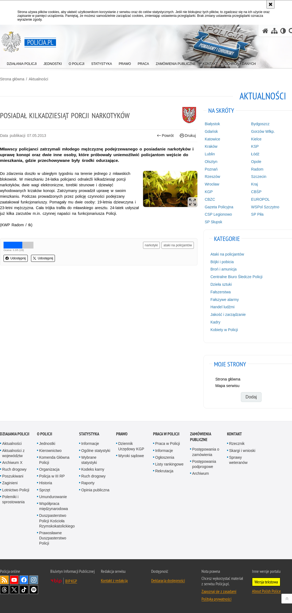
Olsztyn (211, 161)
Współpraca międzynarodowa (53, 506)
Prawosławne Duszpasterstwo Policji (52, 538)
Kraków (211, 146)
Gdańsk (211, 131)
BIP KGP (71, 581)
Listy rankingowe (169, 464)
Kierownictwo (50, 450)
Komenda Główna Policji (54, 460)
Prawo (122, 434)
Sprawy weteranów (238, 460)
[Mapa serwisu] (274, 30)
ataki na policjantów (177, 245)
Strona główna (12, 79)
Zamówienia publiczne (200, 436)
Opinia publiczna (95, 490)
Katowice (212, 139)
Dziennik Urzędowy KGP (131, 446)
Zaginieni (10, 483)
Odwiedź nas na (14, 580)
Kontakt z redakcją (114, 580)
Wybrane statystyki (89, 460)
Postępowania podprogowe (204, 464)
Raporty (88, 483)
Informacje (90, 443)
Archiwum (200, 473)
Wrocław (212, 184)
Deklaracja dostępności (168, 580)
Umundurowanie (53, 497)
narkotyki (151, 245)
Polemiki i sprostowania (13, 499)
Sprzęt (44, 490)
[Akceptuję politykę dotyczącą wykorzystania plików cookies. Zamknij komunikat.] (270, 4)
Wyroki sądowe (131, 456)
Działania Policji (14, 434)
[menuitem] (22, 62)
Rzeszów (212, 176)
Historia (45, 483)
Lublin (210, 154)
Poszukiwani (12, 476)
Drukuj (188, 135)
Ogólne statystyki (95, 450)
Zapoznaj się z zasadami (218, 591)
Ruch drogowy (14, 469)
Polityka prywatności (216, 599)
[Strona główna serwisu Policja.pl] (265, 30)
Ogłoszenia (164, 457)
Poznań (211, 169)
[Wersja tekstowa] (283, 30)
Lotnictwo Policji (15, 490)
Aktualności (38, 79)
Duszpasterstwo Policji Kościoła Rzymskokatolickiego (57, 520)
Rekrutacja (164, 471)
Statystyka (89, 434)
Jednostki (47, 443)
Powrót (165, 135)
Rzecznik (237, 443)
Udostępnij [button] (15, 258)
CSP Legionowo (218, 214)
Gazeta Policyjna (219, 207)
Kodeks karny (92, 469)
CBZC (210, 199)
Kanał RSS (4, 580)
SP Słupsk (213, 222)
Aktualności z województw (13, 453)
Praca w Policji (166, 434)
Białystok (212, 124)
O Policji (44, 434)
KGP (209, 192)
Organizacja (49, 469)
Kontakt (234, 434)
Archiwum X (12, 462)
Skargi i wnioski (242, 450)
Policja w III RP (52, 476)
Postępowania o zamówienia (205, 452)
